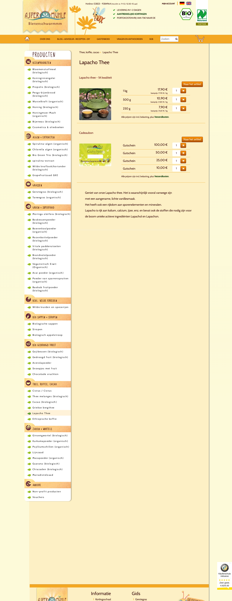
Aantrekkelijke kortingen (132, 14)
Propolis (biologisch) (46, 87)
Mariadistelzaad (43, 474)
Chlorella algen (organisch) (50, 149)
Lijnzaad (38, 452)
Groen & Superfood (40, 207)
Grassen (34, 184)
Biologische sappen (45, 323)
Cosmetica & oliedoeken (48, 127)
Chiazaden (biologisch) (48, 469)
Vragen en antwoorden (130, 39)
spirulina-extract (44, 160)
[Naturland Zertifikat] (202, 16)
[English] (188, 3)
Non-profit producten (47, 491)
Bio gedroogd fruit (41, 344)
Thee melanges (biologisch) (50, 396)
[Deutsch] (182, 3)
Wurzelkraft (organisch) (48, 101)
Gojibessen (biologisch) (48, 351)
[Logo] (45, 17)
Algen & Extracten (40, 137)
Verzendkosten (161, 116)
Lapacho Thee (42, 413)
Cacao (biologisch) (45, 402)
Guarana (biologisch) (46, 463)
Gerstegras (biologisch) (48, 191)
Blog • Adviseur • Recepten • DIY (73, 39)
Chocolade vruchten (46, 374)
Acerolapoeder (42, 362)
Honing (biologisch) (45, 107)
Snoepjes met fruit (45, 368)
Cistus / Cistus (42, 390)
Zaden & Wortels (39, 428)
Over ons (45, 39)
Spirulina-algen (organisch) (50, 143)
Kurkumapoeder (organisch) (50, 441)
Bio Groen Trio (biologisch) (50, 155)
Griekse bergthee (43, 407)
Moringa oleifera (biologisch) (52, 214)
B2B (151, 39)
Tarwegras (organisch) (47, 197)
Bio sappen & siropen (41, 316)
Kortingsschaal (103, 599)
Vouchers (38, 497)
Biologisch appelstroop (48, 335)
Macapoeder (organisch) (48, 458)
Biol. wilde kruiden (41, 300)
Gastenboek (103, 39)
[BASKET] (199, 39)
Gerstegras (141, 599)
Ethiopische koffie (45, 418)
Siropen (38, 329)
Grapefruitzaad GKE (45, 175)
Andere (33, 484)
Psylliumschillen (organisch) (51, 446)
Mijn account (168, 3)
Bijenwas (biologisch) (46, 121)
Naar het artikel (192, 84)
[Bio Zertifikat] (186, 14)
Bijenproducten (38, 62)
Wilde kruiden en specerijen (51, 307)
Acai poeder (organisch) (48, 272)
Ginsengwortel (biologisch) (50, 435)
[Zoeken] (169, 39)
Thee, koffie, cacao (41, 383)
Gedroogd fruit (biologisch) (50, 357)
